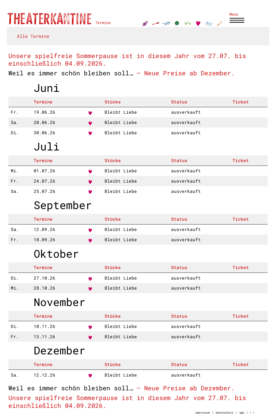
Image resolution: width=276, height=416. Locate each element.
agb (241, 412)
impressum (202, 412)
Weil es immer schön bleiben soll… (70, 73)
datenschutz (224, 412)
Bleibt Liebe (121, 112)
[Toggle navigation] (237, 18)
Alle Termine (33, 36)
